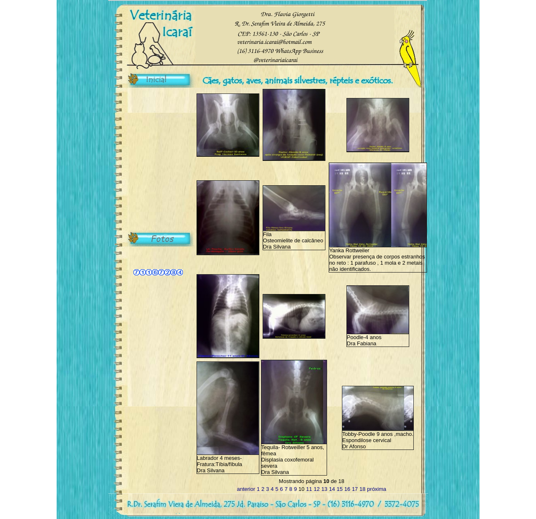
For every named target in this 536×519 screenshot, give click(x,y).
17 (355, 489)
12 (317, 489)
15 (339, 489)
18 (362, 489)
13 (324, 489)
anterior (246, 489)
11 (309, 489)
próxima (376, 489)
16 (347, 489)
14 (332, 489)
